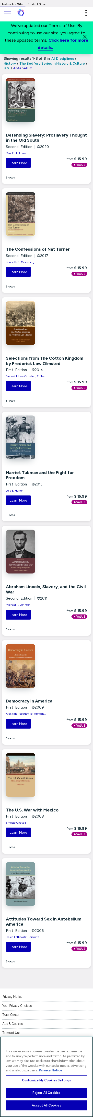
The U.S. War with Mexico (32, 810)
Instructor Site (12, 4)
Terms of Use (11, 1033)
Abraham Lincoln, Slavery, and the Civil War (46, 589)
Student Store (37, 4)
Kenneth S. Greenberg (20, 262)
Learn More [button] (18, 163)
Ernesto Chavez (16, 822)
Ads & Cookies (12, 1024)
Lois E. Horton (14, 490)
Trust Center (10, 1015)
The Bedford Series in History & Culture (52, 63)
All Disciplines (62, 59)
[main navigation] (7, 13)
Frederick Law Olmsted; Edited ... (27, 376)
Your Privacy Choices (17, 1006)
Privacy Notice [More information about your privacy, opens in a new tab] (50, 1070)
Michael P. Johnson (18, 604)
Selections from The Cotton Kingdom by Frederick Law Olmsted (44, 361)
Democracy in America (29, 701)
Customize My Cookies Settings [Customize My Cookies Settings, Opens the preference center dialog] (46, 1080)
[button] (86, 12)
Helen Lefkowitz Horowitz (22, 937)
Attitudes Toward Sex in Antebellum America (43, 921)
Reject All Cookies (46, 1093)
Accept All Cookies (46, 1105)
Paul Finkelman (16, 153)
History (10, 63)
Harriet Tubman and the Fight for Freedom (40, 475)
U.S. (7, 68)
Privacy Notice (12, 996)
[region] (46, 1077)
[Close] (85, 37)
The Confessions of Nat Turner (38, 249)
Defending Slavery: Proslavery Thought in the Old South (46, 137)
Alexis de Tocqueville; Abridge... (26, 713)
